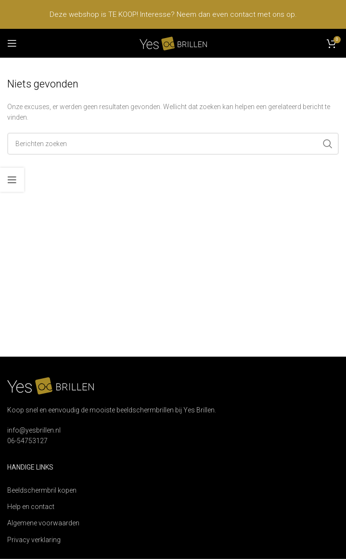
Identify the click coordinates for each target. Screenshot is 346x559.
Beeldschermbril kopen (42, 490)
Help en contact (30, 506)
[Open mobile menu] (12, 43)
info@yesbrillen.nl (34, 430)
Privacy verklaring (34, 540)
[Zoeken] (173, 144)
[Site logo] (173, 43)
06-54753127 (27, 441)
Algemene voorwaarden (43, 523)
